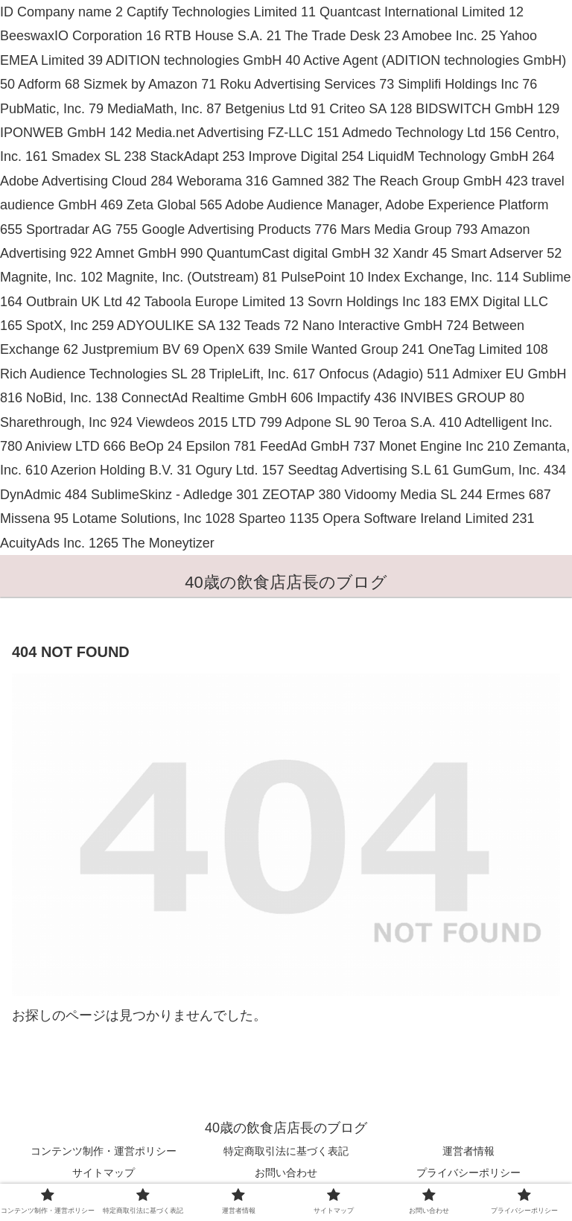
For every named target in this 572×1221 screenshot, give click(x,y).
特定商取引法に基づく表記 (286, 1151)
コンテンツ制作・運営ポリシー (104, 1151)
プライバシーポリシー (468, 1173)
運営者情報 (468, 1151)
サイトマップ (103, 1173)
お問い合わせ (286, 1173)
